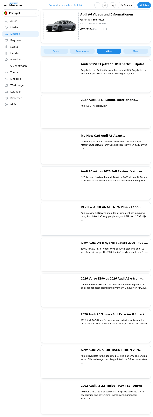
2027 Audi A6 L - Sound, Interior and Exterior (108, 102)
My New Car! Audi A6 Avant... (103, 135)
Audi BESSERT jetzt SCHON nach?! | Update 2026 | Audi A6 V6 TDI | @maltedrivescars (113, 66)
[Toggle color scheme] (105, 5)
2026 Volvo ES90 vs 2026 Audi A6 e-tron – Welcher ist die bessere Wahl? (111, 280)
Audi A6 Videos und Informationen (106, 14)
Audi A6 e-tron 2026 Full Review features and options (111, 173)
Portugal (53, 5)
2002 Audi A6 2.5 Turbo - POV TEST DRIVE (111, 385)
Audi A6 (78, 5)
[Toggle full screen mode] (144, 5)
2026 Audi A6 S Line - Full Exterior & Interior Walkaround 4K (114, 316)
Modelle (66, 5)
